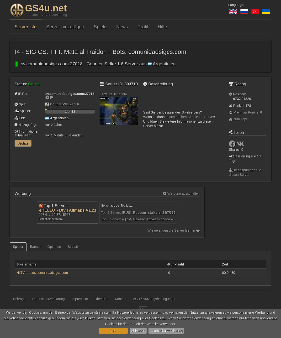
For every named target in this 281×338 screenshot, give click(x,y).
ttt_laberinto (118, 94)
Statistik (74, 247)
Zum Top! (238, 119)
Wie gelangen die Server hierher (174, 230)
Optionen (54, 247)
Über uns (101, 299)
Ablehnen (138, 331)
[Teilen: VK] (240, 145)
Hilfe (162, 26)
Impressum (79, 299)
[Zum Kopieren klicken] (51, 97)
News (122, 26)
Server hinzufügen (65, 26)
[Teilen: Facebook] (233, 145)
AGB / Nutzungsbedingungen (154, 299)
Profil (143, 26)
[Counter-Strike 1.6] (47, 104)
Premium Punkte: (248, 112)
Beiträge (19, 299)
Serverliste (26, 26)
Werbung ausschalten (181, 193)
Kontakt (120, 299)
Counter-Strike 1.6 (64, 104)
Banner (35, 247)
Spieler (18, 247)
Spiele (100, 26)
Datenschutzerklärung (166, 331)
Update (23, 143)
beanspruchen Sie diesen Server (189, 117)
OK (113, 331)
